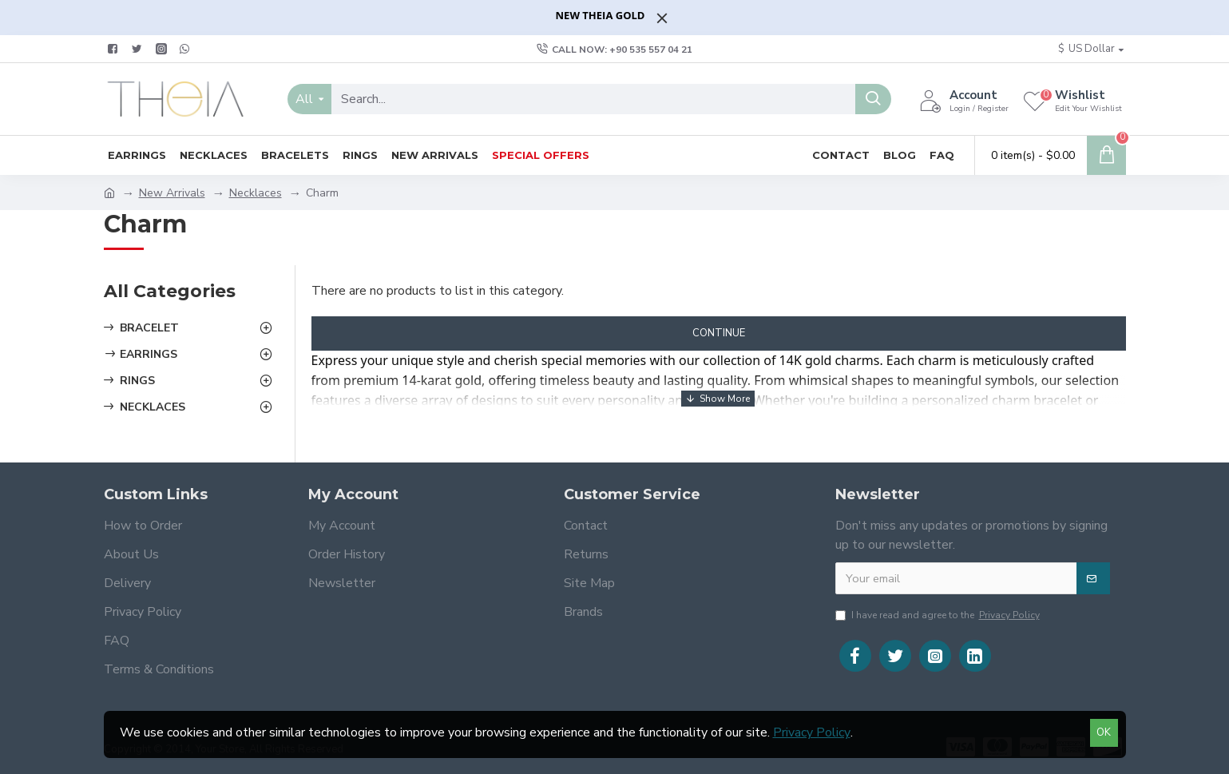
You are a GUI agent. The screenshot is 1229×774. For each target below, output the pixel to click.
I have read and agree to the (938, 615)
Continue (718, 333)
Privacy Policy (811, 732)
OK (1103, 732)
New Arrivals (172, 192)
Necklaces (255, 192)
